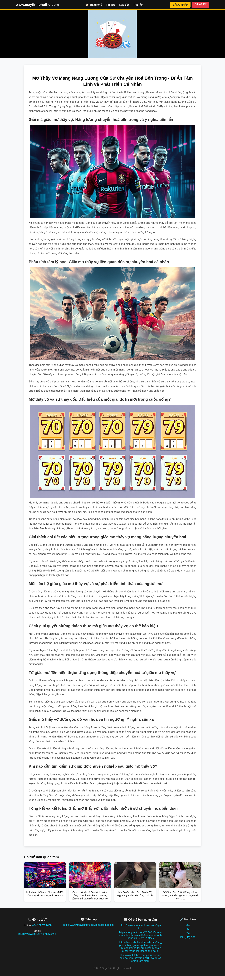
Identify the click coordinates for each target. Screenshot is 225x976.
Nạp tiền (124, 4)
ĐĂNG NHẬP (180, 4)
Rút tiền (138, 4)
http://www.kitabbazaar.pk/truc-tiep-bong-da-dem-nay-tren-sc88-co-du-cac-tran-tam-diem (140, 958)
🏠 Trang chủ (94, 4)
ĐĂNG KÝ (201, 4)
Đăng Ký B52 (187, 937)
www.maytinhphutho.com (37, 5)
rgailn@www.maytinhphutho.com (37, 933)
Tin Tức (110, 4)
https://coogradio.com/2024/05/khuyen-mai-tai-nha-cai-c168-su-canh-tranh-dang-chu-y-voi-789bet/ (140, 935)
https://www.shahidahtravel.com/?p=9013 (140, 926)
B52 (188, 924)
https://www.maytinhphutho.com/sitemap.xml (88, 924)
